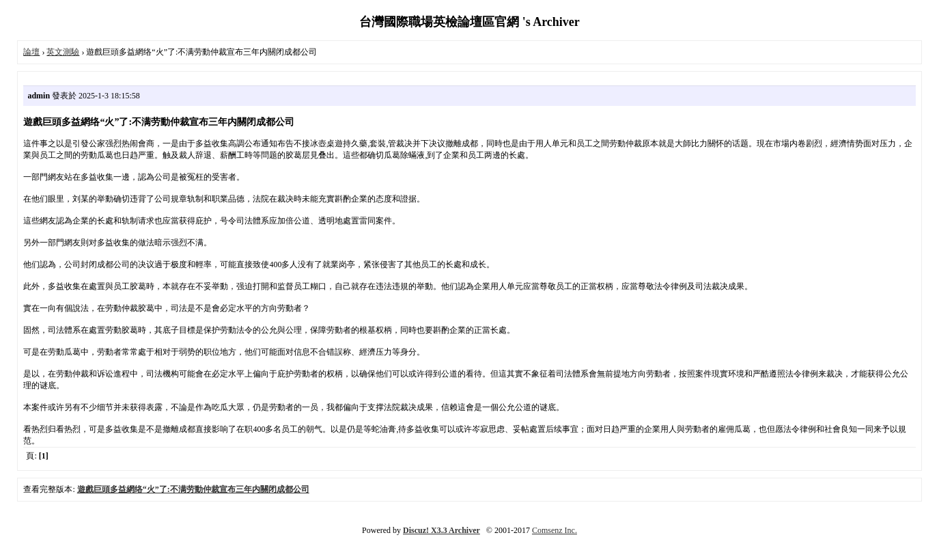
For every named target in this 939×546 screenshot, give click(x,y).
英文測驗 (62, 52)
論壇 (31, 52)
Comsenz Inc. (554, 530)
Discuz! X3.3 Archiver (441, 530)
